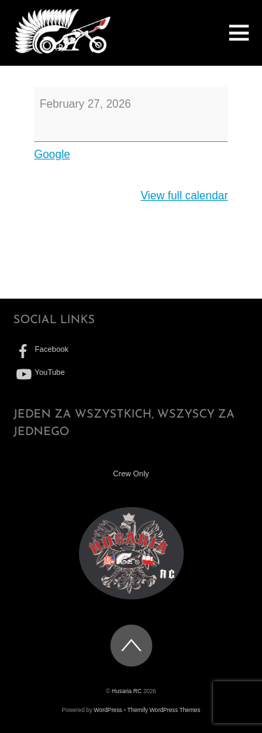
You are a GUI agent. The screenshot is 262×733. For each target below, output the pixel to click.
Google (52, 154)
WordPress (108, 710)
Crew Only (131, 473)
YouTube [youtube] (39, 372)
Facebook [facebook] (40, 349)
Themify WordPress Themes (163, 710)
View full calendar (184, 195)
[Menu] (239, 32)
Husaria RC (127, 691)
